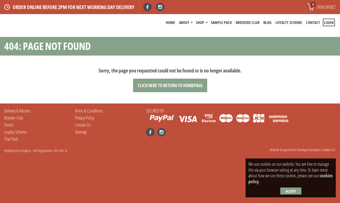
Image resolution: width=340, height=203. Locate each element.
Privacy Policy (84, 118)
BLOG (267, 22)
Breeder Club (13, 118)
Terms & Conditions (89, 111)
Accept (291, 191)
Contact (313, 22)
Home (170, 22)
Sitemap (81, 132)
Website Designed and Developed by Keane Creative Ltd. (303, 149)
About (184, 22)
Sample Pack (221, 22)
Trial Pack (11, 139)
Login (329, 22)
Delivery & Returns (17, 111)
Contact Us (83, 125)
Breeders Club (247, 22)
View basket (323, 6)
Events (9, 125)
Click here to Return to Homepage (170, 85)
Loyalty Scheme (288, 22)
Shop (200, 22)
